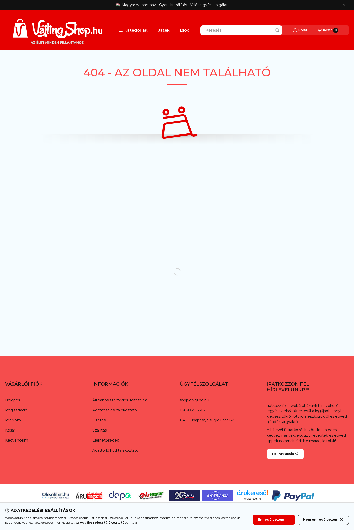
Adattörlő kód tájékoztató (115, 450)
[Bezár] (344, 5)
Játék (164, 30)
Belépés (12, 400)
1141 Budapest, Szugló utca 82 (207, 420)
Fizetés (99, 420)
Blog (185, 30)
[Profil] (300, 30)
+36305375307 (193, 410)
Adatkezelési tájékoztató (114, 410)
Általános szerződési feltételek (119, 400)
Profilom (13, 420)
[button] (133, 30)
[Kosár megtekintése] (328, 30)
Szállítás (99, 430)
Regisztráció (16, 410)
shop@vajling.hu (194, 400)
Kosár (10, 430)
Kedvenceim (16, 440)
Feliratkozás (285, 454)
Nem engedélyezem (323, 520)
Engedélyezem (273, 520)
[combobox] (241, 30)
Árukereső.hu (252, 498)
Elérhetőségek (105, 440)
